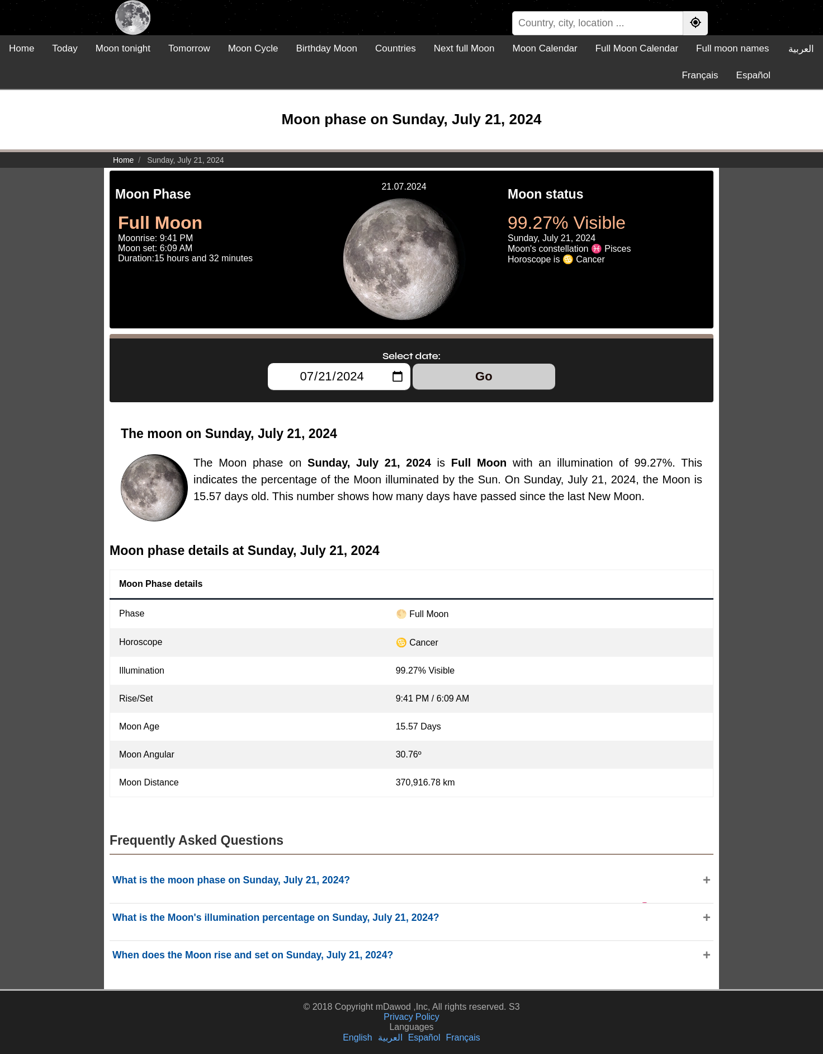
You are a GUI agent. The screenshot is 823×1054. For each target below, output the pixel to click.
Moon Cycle (253, 48)
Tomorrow (189, 48)
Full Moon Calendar (636, 48)
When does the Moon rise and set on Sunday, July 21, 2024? (252, 955)
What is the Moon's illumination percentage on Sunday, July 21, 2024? (275, 917)
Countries (395, 48)
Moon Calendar (544, 48)
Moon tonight (123, 48)
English (357, 1037)
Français (700, 75)
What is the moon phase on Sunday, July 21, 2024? (231, 880)
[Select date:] (339, 376)
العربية (801, 49)
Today (64, 48)
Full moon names (732, 48)
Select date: (411, 356)
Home (21, 48)
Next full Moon (464, 48)
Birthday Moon (326, 48)
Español (753, 75)
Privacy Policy (411, 1017)
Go (484, 376)
